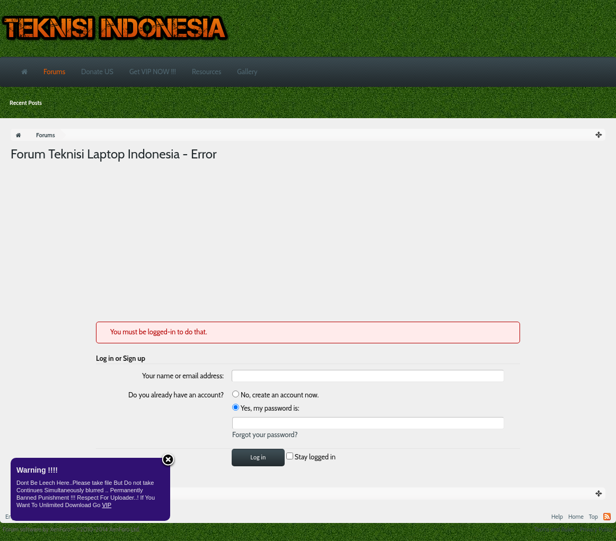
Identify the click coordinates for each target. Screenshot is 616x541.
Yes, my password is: (265, 408)
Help (557, 516)
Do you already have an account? (176, 395)
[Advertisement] (308, 242)
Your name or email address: (183, 375)
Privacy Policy (596, 529)
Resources (206, 71)
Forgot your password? (265, 434)
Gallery (247, 71)
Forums (54, 71)
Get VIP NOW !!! (152, 71)
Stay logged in (311, 457)
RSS (607, 516)
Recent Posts (26, 103)
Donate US (97, 71)
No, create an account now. (275, 395)
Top (593, 516)
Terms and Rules (554, 529)
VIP (106, 505)
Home (576, 516)
